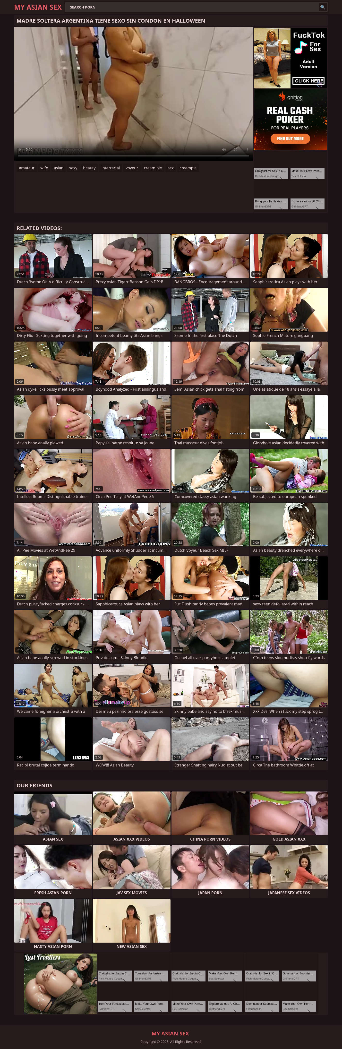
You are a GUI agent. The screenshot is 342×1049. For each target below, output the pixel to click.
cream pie (153, 168)
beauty (89, 168)
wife (44, 168)
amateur (26, 168)
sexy (73, 168)
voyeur (132, 168)
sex (171, 168)
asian (58, 168)
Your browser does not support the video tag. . (133, 94)
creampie (188, 168)
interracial (111, 168)
